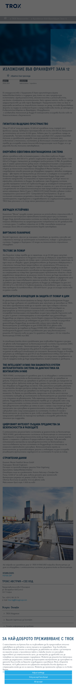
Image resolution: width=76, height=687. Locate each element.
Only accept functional (38, 677)
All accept (38, 681)
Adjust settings (38, 672)
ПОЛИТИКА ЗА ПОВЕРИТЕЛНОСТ (16, 672)
